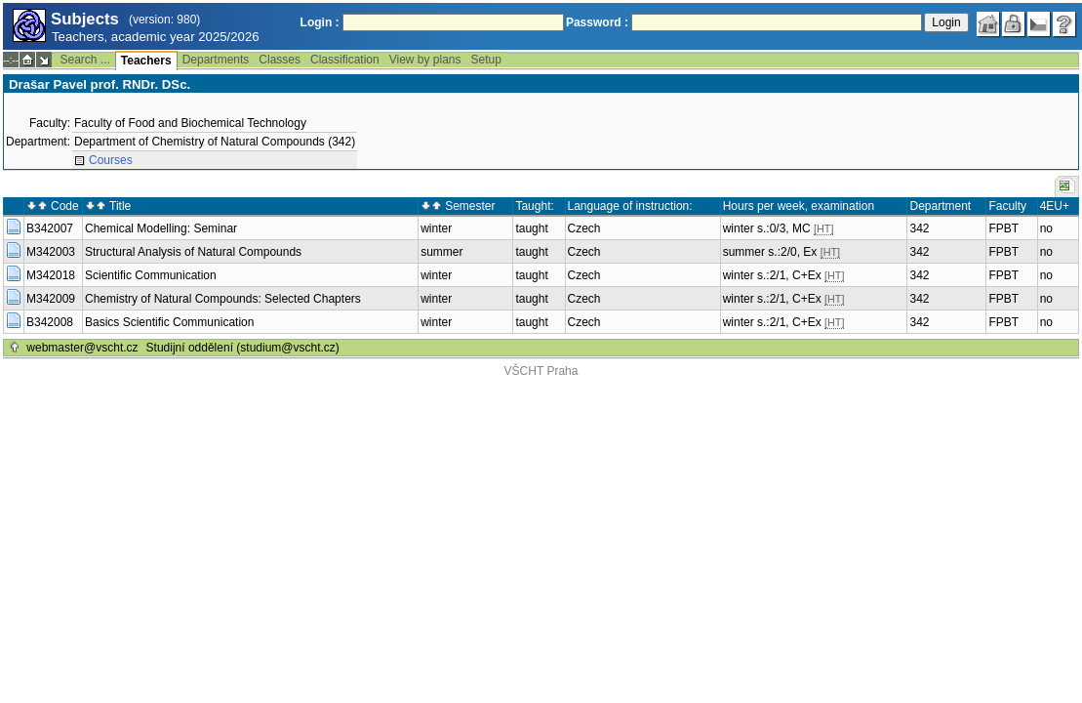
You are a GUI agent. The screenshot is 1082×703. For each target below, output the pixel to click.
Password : (597, 22)
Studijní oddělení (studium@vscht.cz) (243, 347)
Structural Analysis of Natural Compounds (193, 252)
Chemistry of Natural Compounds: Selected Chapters (223, 299)
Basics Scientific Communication (169, 322)
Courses (111, 160)
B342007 (49, 228)
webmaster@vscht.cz (82, 347)
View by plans (425, 59)
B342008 (49, 322)
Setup (486, 59)
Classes (280, 59)
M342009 (50, 299)
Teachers (146, 60)
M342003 (50, 252)
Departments (216, 59)
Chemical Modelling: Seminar (161, 228)
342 (919, 228)
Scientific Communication (151, 275)
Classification (345, 59)
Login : (320, 22)
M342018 (50, 275)
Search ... (84, 59)
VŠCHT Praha (541, 371)
